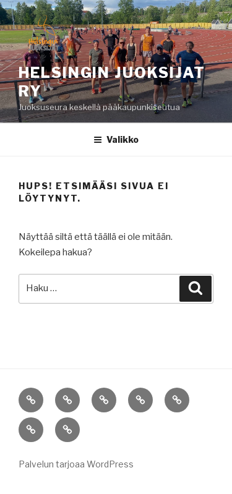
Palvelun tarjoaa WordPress (76, 464)
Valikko (116, 139)
